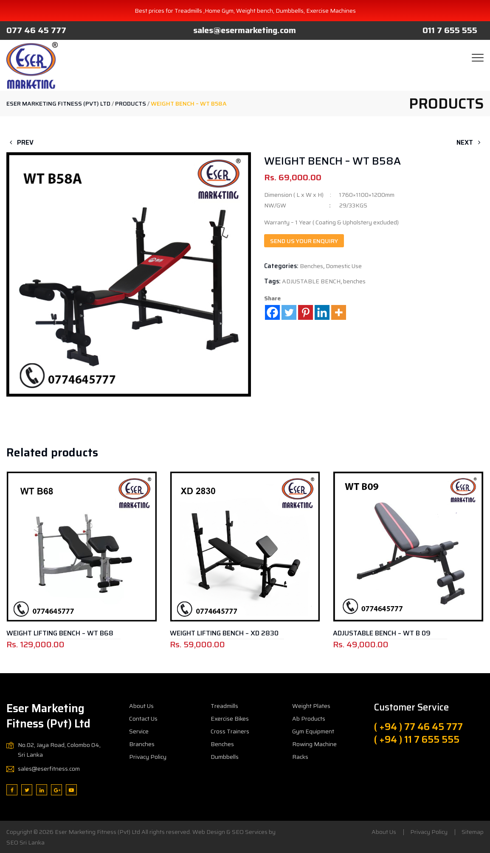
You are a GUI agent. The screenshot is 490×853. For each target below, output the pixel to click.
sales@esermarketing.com (244, 30)
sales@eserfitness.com (49, 768)
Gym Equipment (313, 731)
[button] (128, 252)
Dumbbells (225, 756)
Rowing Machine (314, 744)
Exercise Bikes (230, 718)
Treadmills (224, 705)
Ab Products (308, 718)
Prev (20, 142)
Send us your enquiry (304, 241)
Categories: (281, 266)
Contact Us (143, 718)
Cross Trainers (230, 731)
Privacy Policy (147, 756)
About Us (141, 705)
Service (139, 731)
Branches (142, 744)
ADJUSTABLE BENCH (311, 281)
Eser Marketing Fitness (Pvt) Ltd (97, 831)
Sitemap (473, 831)
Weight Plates (311, 705)
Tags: (272, 281)
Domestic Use (344, 266)
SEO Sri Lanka (25, 842)
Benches (311, 266)
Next (470, 142)
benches (354, 281)
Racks (300, 756)
